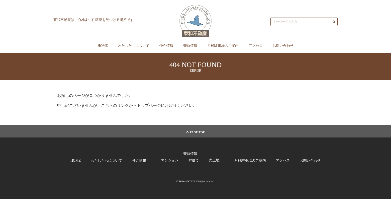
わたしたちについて (133, 46)
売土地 (214, 160)
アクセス (256, 46)
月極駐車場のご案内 (223, 46)
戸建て (194, 160)
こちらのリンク (115, 105)
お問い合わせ (283, 46)
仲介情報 (166, 46)
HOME (103, 46)
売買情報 (190, 46)
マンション (170, 160)
